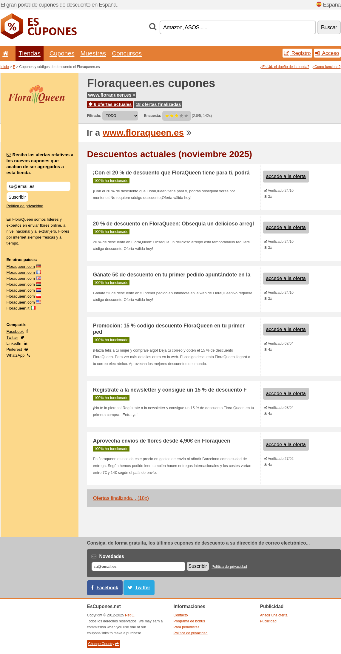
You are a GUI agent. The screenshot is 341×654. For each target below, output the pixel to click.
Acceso (327, 53)
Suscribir (17, 197)
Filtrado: (94, 116)
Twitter (12, 337)
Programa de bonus (189, 621)
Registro (297, 53)
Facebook (15, 331)
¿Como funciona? (326, 67)
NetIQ (129, 615)
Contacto (181, 615)
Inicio (5, 67)
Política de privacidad (25, 206)
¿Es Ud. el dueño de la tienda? (284, 67)
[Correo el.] (138, 566)
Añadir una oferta (274, 615)
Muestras (93, 53)
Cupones (62, 53)
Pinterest (14, 349)
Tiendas (29, 53)
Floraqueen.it (18, 308)
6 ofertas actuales (110, 104)
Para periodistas (187, 627)
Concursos (127, 53)
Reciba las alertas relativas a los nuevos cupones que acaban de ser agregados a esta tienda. (40, 163)
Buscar (329, 27)
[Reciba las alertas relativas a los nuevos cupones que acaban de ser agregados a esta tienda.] (38, 186)
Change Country (103, 644)
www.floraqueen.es (111, 95)
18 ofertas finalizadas (158, 104)
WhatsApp (16, 355)
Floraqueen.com (21, 266)
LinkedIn (14, 343)
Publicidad (268, 621)
